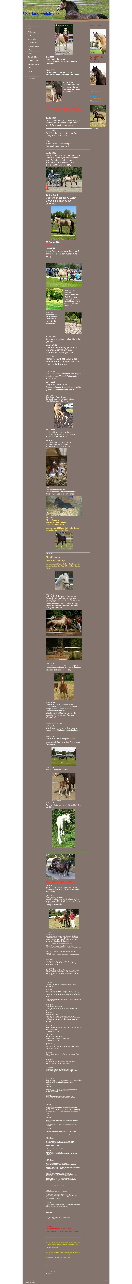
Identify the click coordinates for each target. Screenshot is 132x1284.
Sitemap (36, 1280)
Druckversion (29, 1280)
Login (105, 1280)
